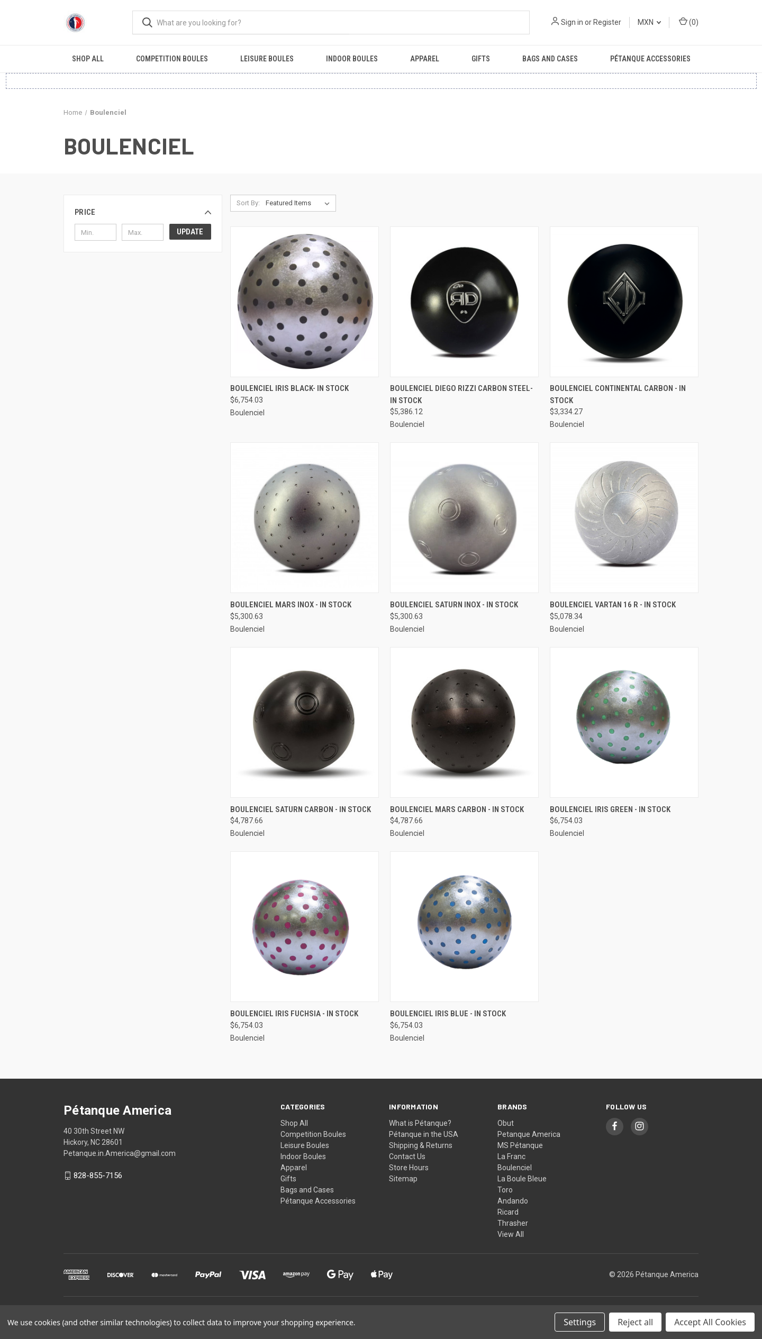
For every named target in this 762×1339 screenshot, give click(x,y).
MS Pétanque (520, 1145)
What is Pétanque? (420, 1123)
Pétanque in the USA (423, 1134)
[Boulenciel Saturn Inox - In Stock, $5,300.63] (464, 517)
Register (607, 22)
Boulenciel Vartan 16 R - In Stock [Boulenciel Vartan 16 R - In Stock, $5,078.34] (613, 604)
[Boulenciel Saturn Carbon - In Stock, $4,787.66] (304, 722)
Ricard (508, 1212)
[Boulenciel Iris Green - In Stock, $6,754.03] (624, 722)
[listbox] (299, 203)
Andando (512, 1201)
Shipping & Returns (420, 1145)
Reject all (635, 1322)
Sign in (572, 22)
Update (190, 231)
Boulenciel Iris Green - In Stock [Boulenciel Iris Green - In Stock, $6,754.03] (610, 809)
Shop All (88, 58)
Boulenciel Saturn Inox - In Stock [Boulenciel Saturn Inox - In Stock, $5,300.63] (454, 604)
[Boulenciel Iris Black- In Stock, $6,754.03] (304, 302)
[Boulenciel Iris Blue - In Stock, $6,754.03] (464, 926)
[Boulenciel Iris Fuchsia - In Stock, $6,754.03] (304, 926)
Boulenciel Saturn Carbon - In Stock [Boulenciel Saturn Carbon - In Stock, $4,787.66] (300, 809)
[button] (143, 212)
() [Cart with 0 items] (688, 21)
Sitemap (403, 1178)
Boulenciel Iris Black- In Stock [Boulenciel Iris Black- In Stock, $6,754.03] (289, 388)
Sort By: (248, 203)
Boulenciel (514, 1167)
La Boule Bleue (522, 1178)
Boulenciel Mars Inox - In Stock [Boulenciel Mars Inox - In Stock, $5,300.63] (290, 604)
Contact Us (407, 1156)
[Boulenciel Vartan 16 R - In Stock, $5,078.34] (624, 517)
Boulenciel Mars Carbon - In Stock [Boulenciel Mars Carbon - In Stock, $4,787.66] (457, 809)
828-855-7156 (98, 1175)
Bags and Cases (550, 58)
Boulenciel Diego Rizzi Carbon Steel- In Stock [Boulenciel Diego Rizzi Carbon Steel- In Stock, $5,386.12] (461, 394)
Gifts (480, 58)
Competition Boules (172, 58)
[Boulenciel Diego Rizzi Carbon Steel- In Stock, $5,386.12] (464, 302)
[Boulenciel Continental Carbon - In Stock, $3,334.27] (624, 302)
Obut (505, 1123)
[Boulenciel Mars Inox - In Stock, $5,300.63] (304, 517)
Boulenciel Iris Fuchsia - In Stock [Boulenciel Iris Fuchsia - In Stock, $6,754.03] (294, 1013)
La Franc (511, 1156)
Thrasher (512, 1223)
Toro (505, 1190)
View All (510, 1234)
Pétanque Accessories (650, 58)
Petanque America (528, 1134)
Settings (580, 1322)
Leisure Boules (267, 58)
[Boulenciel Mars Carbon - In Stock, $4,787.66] (464, 722)
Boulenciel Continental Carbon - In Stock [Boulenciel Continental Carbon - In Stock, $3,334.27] (618, 394)
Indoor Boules (352, 58)
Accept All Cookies (710, 1322)
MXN (649, 22)
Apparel (424, 58)
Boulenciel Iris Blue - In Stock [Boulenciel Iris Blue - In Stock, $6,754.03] (448, 1013)
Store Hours (409, 1167)
